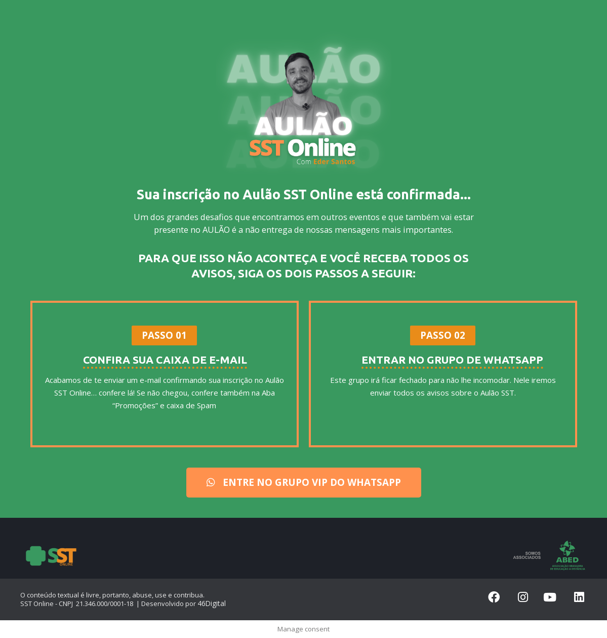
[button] (164, 336)
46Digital (210, 603)
